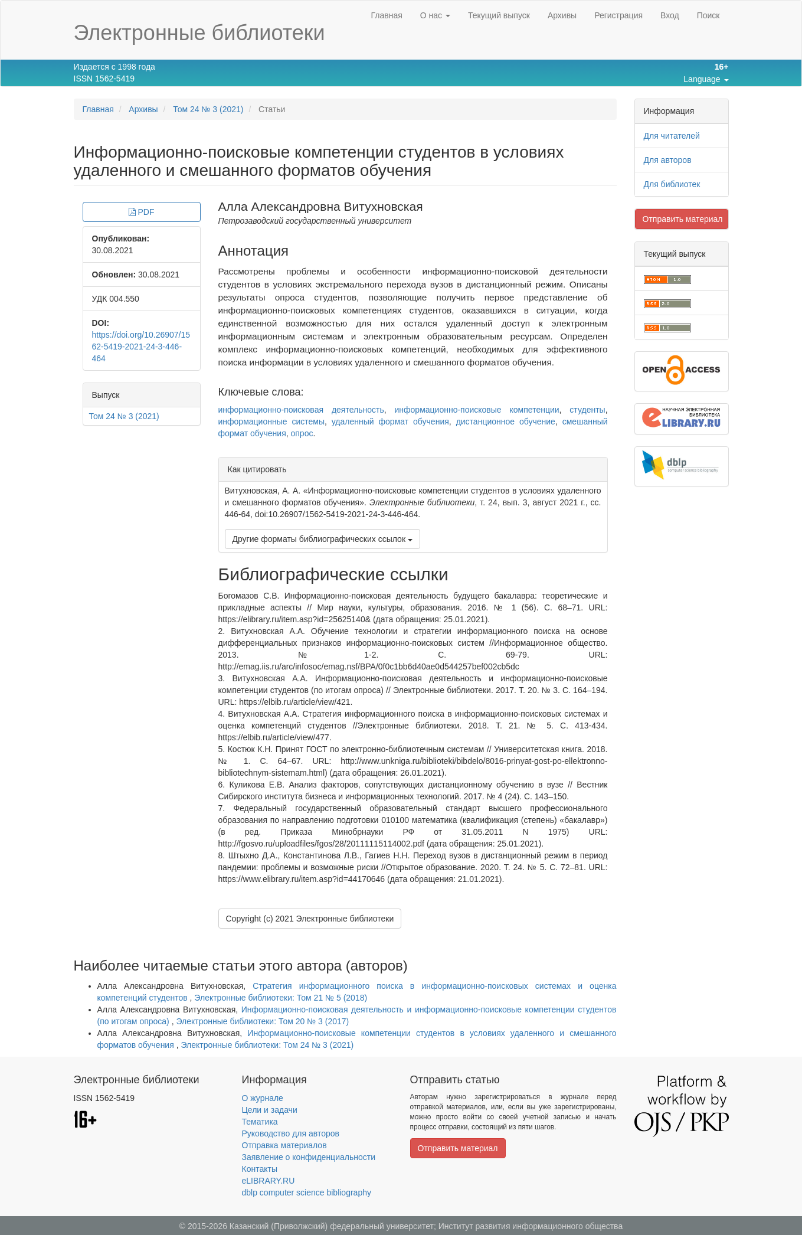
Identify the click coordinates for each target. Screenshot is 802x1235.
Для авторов (668, 160)
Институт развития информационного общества (530, 1226)
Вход (669, 15)
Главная (386, 15)
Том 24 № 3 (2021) (208, 109)
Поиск (708, 15)
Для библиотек (672, 184)
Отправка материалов (284, 1145)
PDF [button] (142, 212)
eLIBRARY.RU (268, 1180)
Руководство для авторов (290, 1133)
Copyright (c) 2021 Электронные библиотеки (310, 918)
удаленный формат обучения (390, 421)
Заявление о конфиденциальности (308, 1157)
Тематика (260, 1121)
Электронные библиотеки (199, 33)
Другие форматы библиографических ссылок (323, 539)
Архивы (562, 15)
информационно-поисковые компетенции (477, 409)
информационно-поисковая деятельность (301, 409)
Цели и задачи (269, 1110)
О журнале (262, 1098)
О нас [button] (435, 15)
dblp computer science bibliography (306, 1192)
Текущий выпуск (499, 15)
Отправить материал (683, 219)
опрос (302, 433)
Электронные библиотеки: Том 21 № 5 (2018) (280, 997)
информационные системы (271, 421)
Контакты (259, 1169)
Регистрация (618, 15)
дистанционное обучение (505, 421)
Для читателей (672, 136)
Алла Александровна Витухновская (320, 206)
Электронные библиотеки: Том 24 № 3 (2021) (267, 1045)
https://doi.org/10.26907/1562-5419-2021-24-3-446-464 (141, 346)
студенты (587, 409)
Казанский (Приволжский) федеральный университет (332, 1226)
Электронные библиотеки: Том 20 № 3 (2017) (262, 1021)
